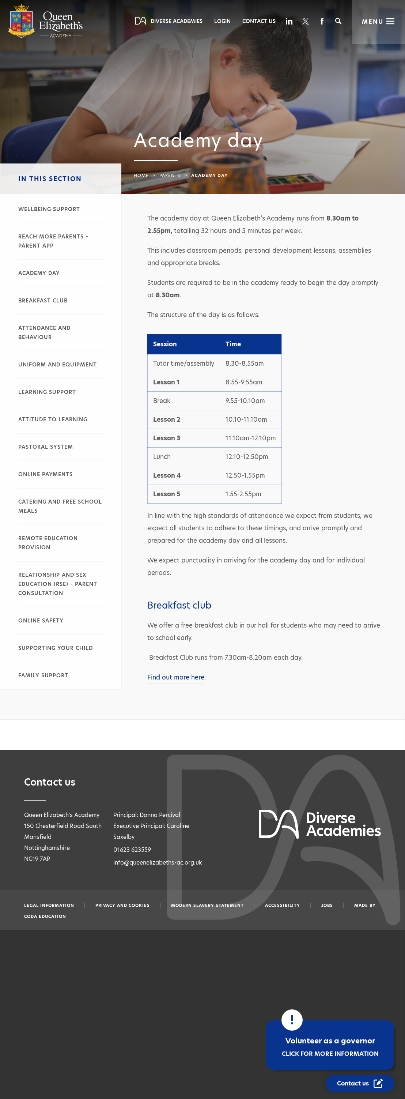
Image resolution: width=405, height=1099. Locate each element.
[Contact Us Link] (361, 1084)
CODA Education (45, 916)
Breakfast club (43, 300)
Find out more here (175, 677)
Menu (372, 22)
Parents (170, 175)
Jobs (327, 905)
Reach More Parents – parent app (53, 241)
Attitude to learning (52, 419)
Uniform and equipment (57, 364)
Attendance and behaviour (44, 332)
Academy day (39, 273)
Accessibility (282, 905)
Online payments (45, 474)
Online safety (41, 620)
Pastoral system (45, 447)
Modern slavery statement (207, 905)
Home (141, 175)
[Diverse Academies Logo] (45, 36)
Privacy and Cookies (122, 905)
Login (222, 21)
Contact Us (259, 21)
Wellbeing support (49, 209)
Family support (43, 675)
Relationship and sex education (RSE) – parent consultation (57, 584)
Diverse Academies (176, 21)
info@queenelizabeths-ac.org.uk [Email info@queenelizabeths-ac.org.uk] (157, 862)
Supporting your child (55, 648)
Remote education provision (48, 543)
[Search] (338, 21)
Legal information (49, 905)
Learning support (47, 392)
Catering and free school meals (60, 506)
